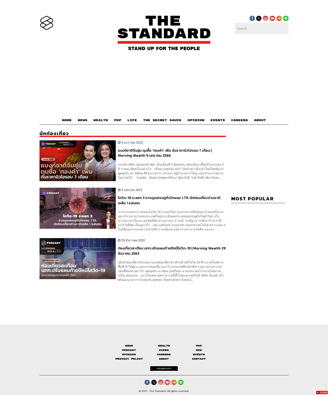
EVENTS (218, 120)
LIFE (132, 120)
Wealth (164, 346)
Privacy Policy (129, 359)
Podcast (129, 350)
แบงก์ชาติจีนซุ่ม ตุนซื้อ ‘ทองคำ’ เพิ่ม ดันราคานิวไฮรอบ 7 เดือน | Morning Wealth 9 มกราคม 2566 (165, 153)
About (164, 359)
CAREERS (239, 120)
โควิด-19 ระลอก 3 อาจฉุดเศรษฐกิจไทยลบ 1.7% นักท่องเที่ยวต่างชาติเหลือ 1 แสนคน (169, 200)
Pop (199, 346)
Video (164, 350)
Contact (199, 359)
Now (199, 350)
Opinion (129, 354)
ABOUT (260, 120)
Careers (164, 354)
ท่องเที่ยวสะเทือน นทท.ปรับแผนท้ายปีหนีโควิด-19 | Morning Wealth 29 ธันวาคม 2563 (172, 251)
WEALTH (100, 120)
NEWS (82, 120)
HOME (67, 120)
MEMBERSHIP (164, 368)
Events (199, 354)
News (129, 346)
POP (117, 120)
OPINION (196, 120)
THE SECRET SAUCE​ (162, 120)
